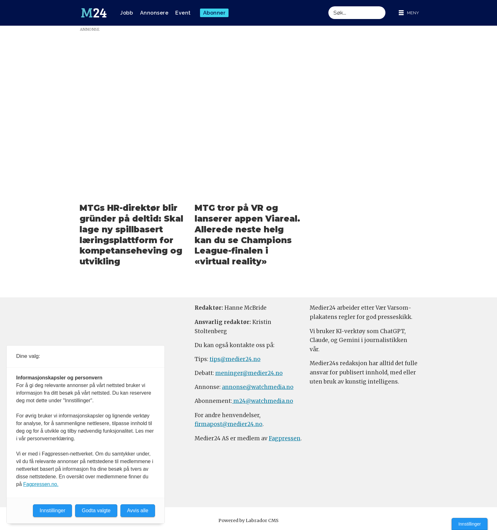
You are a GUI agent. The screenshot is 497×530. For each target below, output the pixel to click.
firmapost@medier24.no (228, 424)
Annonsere (154, 13)
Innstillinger (469, 524)
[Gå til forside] (93, 13)
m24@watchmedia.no (262, 401)
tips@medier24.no (235, 359)
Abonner (214, 13)
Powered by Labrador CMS (248, 520)
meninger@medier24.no (249, 373)
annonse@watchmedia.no (258, 387)
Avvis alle (137, 510)
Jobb (126, 13)
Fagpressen (284, 438)
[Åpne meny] (409, 13)
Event (183, 13)
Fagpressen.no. (40, 484)
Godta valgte (96, 510)
